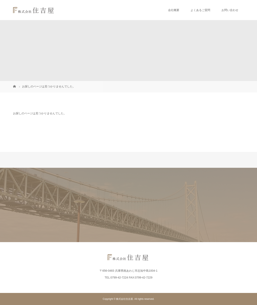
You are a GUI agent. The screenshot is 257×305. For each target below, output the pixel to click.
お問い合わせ (229, 10)
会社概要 (173, 10)
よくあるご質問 (200, 10)
